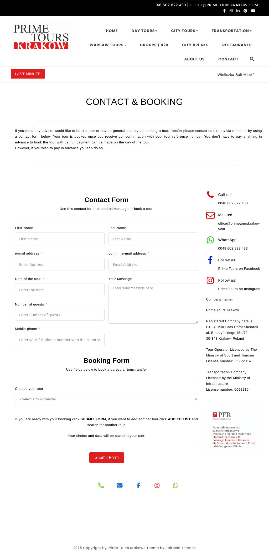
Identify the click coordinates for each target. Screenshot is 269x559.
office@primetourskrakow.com (239, 225)
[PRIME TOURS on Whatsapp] (175, 486)
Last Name (117, 228)
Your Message (120, 279)
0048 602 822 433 (233, 203)
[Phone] (101, 486)
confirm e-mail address (127, 253)
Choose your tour (29, 389)
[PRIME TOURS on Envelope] (119, 486)
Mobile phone (26, 329)
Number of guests (29, 304)
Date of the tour (28, 279)
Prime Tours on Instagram (239, 289)
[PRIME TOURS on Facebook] (138, 486)
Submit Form (107, 457)
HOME (112, 30)
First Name (24, 228)
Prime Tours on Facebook (239, 269)
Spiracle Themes (180, 547)
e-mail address (27, 253)
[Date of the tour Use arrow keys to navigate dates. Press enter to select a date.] (60, 289)
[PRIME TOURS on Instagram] (157, 486)
